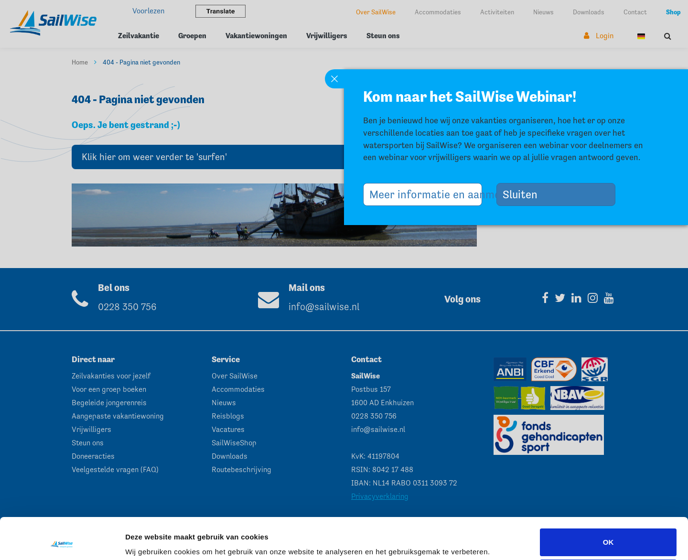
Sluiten (524, 194)
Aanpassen (609, 534)
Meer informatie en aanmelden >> (425, 194)
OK (608, 503)
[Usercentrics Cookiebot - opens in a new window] (62, 541)
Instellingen (145, 539)
